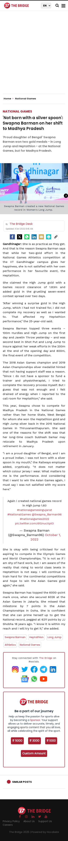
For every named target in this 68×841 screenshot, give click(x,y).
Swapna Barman (15, 637)
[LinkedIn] (34, 237)
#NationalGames (19, 514)
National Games (17, 111)
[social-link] (56, 237)
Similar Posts (22, 782)
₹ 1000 (51, 741)
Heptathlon (36, 637)
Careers (8, 825)
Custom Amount (34, 753)
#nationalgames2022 (34, 519)
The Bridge (45, 657)
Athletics (10, 645)
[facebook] (12, 237)
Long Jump (54, 637)
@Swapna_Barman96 (47, 514)
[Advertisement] (34, 55)
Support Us (45, 821)
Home (8, 98)
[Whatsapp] (27, 237)
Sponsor (35, 720)
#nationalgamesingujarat (34, 510)
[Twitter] (19, 237)
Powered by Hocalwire (45, 832)
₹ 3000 (34, 741)
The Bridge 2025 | (20, 832)
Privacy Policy (11, 821)
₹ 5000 (17, 741)
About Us (29, 821)
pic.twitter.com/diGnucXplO (34, 523)
